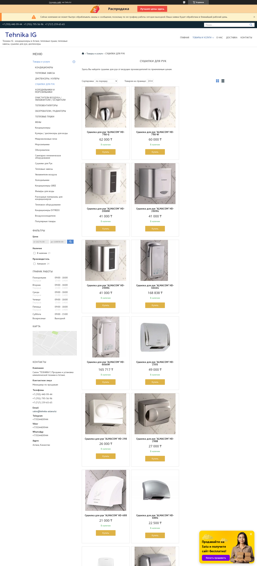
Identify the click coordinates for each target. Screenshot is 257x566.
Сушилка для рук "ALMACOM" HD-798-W (153, 133)
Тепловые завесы (44, 168)
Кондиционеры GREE (45, 185)
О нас (219, 37)
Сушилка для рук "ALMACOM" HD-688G (201, 363)
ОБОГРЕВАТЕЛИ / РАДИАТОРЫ (50, 111)
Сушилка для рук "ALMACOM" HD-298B (105, 363)
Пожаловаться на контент (163, 563)
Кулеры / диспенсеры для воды (51, 133)
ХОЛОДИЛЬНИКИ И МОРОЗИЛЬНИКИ (45, 90)
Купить (105, 151)
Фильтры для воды (44, 191)
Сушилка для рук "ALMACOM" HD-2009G (105, 209)
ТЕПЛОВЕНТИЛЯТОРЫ (46, 105)
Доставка (231, 37)
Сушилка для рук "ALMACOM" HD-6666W (105, 286)
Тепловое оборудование (48, 204)
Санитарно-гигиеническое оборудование (48, 156)
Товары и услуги (201, 37)
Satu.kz (142, 560)
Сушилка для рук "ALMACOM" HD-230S (153, 286)
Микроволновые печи (46, 138)
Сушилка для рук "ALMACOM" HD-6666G (201, 209)
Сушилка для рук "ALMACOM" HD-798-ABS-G (153, 440)
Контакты (246, 37)
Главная (184, 37)
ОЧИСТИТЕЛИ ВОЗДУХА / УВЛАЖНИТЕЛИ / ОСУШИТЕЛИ (50, 98)
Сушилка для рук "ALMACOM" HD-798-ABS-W (201, 440)
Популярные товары (45, 221)
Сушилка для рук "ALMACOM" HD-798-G (105, 133)
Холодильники (42, 180)
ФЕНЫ (38, 122)
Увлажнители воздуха (46, 174)
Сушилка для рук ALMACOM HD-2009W (105, 440)
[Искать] (251, 25)
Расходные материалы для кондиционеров (48, 198)
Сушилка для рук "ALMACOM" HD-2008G (153, 209)
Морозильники (42, 144)
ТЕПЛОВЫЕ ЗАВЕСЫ (45, 73)
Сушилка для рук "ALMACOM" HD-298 (201, 286)
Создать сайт (55, 2)
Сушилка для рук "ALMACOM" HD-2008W (201, 133)
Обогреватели (42, 149)
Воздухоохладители (45, 215)
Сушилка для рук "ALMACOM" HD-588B (105, 516)
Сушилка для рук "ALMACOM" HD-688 (153, 363)
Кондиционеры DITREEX (47, 210)
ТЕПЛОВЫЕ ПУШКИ (44, 116)
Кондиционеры (42, 127)
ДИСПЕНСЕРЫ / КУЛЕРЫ (47, 78)
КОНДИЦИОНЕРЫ (44, 67)
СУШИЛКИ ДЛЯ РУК (45, 84)
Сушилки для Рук (43, 163)
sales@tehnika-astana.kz (45, 411)
